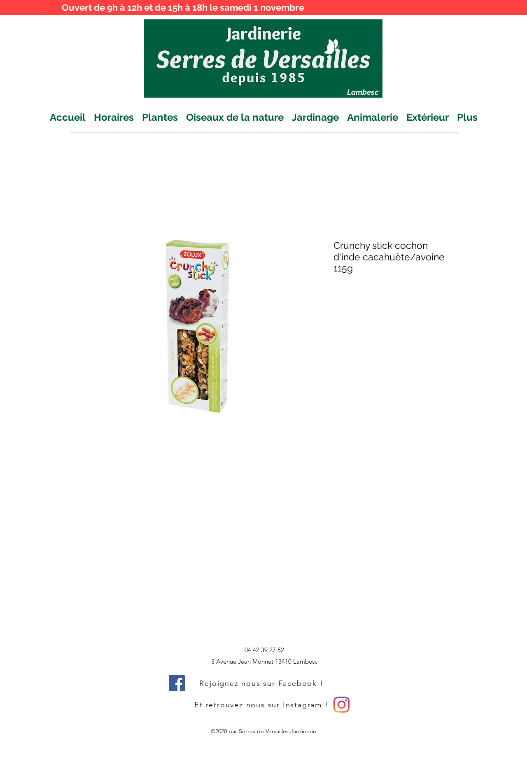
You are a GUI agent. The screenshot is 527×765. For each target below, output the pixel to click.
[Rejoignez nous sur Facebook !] (262, 683)
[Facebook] (177, 683)
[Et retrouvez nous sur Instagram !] (262, 705)
